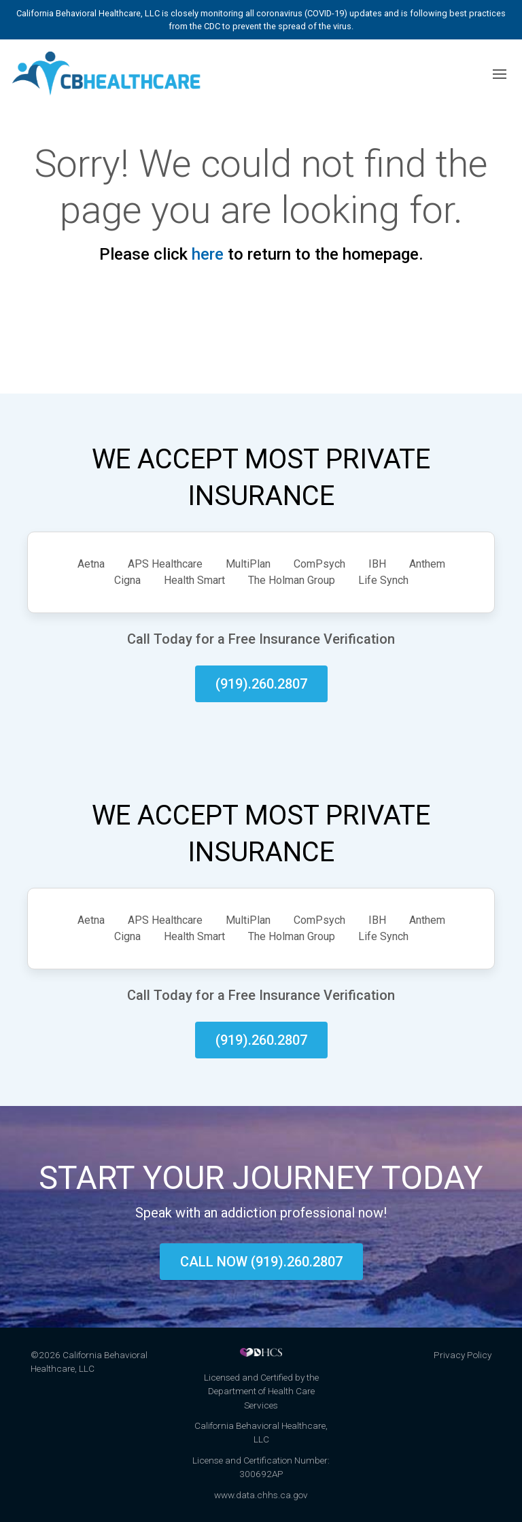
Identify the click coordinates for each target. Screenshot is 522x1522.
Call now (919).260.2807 (261, 1261)
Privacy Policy (462, 1354)
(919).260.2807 (261, 684)
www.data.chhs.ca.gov (261, 1494)
